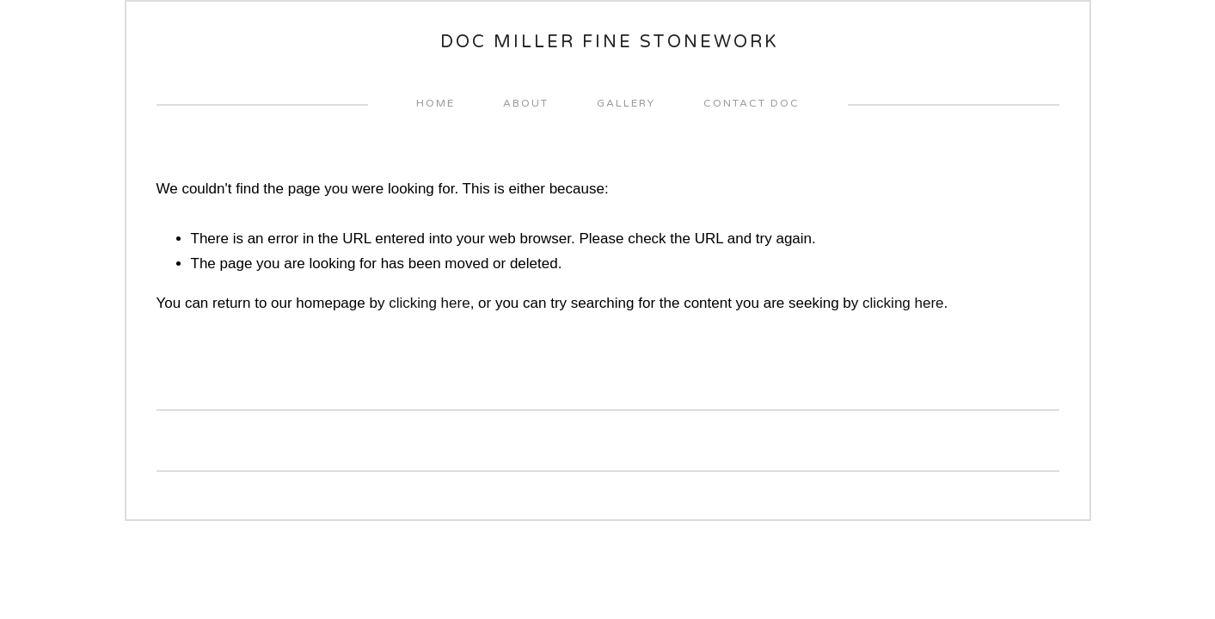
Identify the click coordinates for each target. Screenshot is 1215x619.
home (435, 103)
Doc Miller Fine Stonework (609, 42)
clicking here (429, 303)
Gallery (626, 103)
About (526, 103)
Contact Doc (751, 103)
